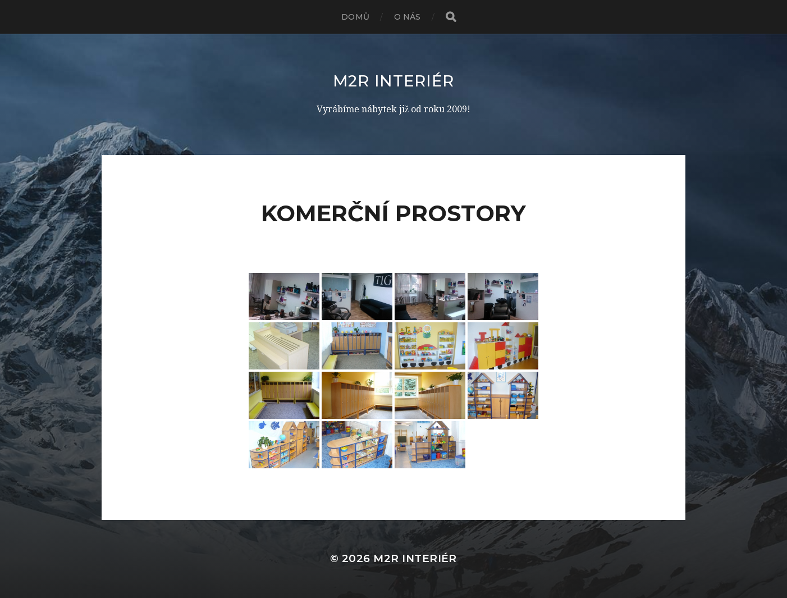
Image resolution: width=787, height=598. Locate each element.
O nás (407, 17)
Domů (355, 17)
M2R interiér (393, 80)
